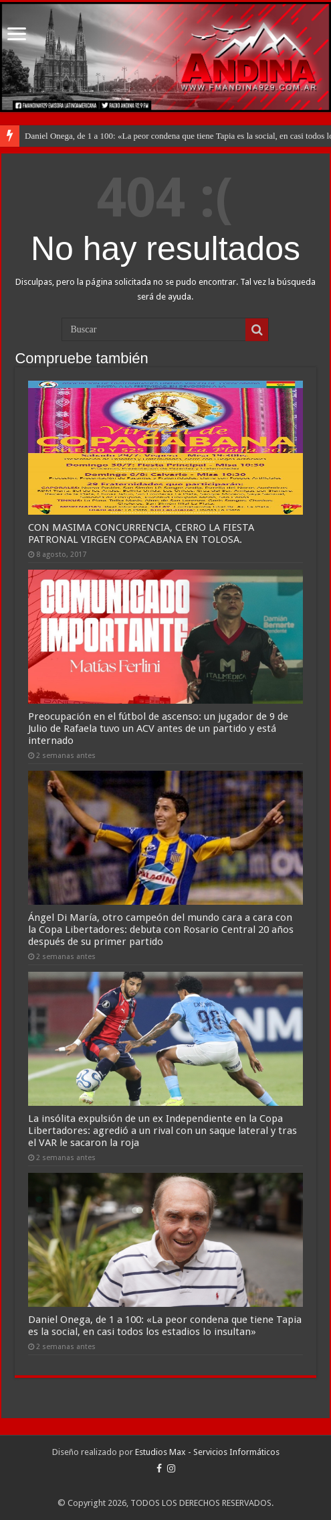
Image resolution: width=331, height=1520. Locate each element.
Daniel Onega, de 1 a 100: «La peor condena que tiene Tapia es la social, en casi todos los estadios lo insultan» (165, 1326)
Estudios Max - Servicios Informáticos (207, 1452)
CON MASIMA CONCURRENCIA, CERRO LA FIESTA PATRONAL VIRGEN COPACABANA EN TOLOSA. (141, 533)
